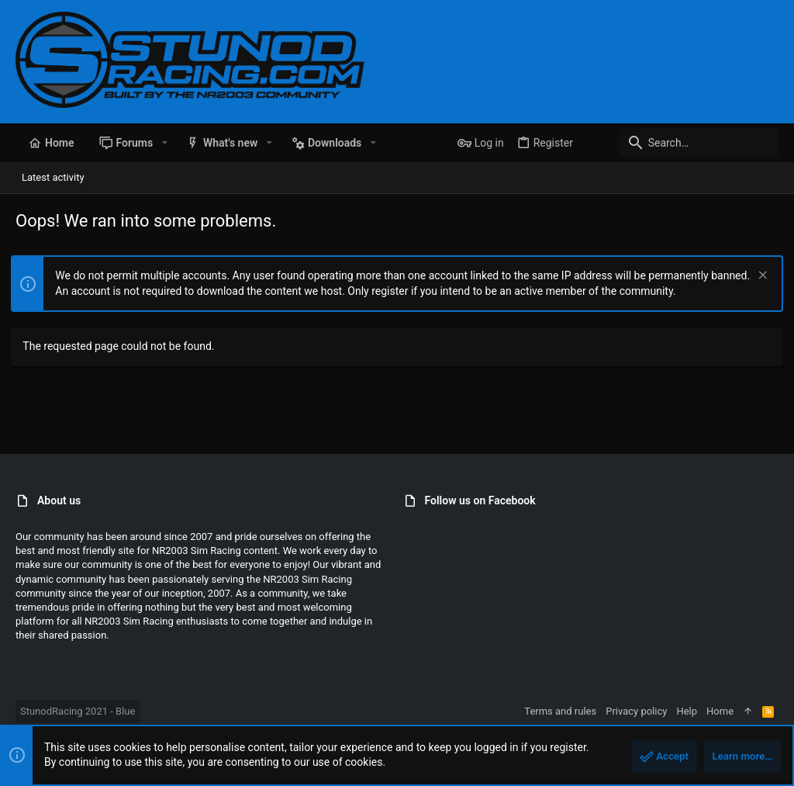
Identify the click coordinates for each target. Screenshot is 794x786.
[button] (164, 143)
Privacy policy (636, 711)
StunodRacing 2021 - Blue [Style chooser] (77, 711)
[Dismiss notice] (756, 276)
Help (686, 711)
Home (720, 711)
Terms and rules (560, 711)
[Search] (681, 143)
